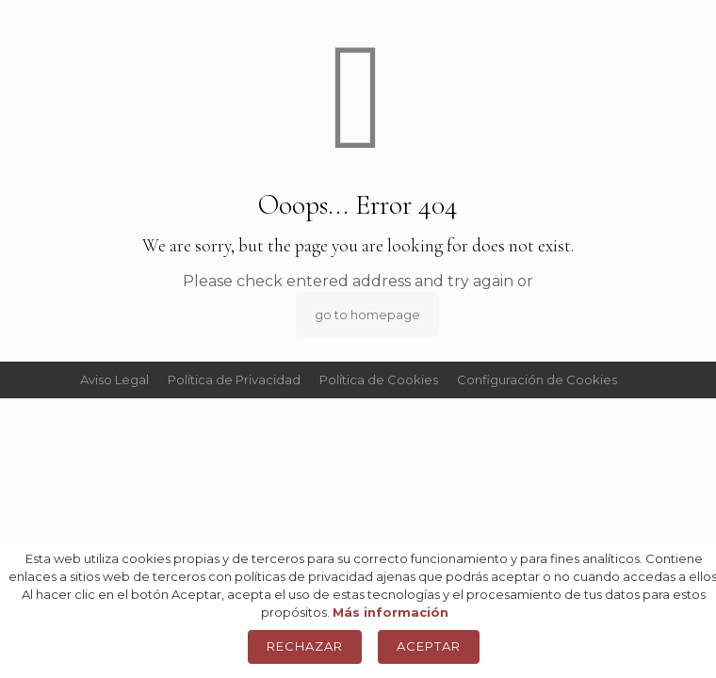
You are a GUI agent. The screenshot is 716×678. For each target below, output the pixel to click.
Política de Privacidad (234, 379)
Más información (390, 612)
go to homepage (367, 314)
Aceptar (429, 646)
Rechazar (305, 646)
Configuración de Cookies (537, 379)
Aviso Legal (114, 379)
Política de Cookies (378, 379)
